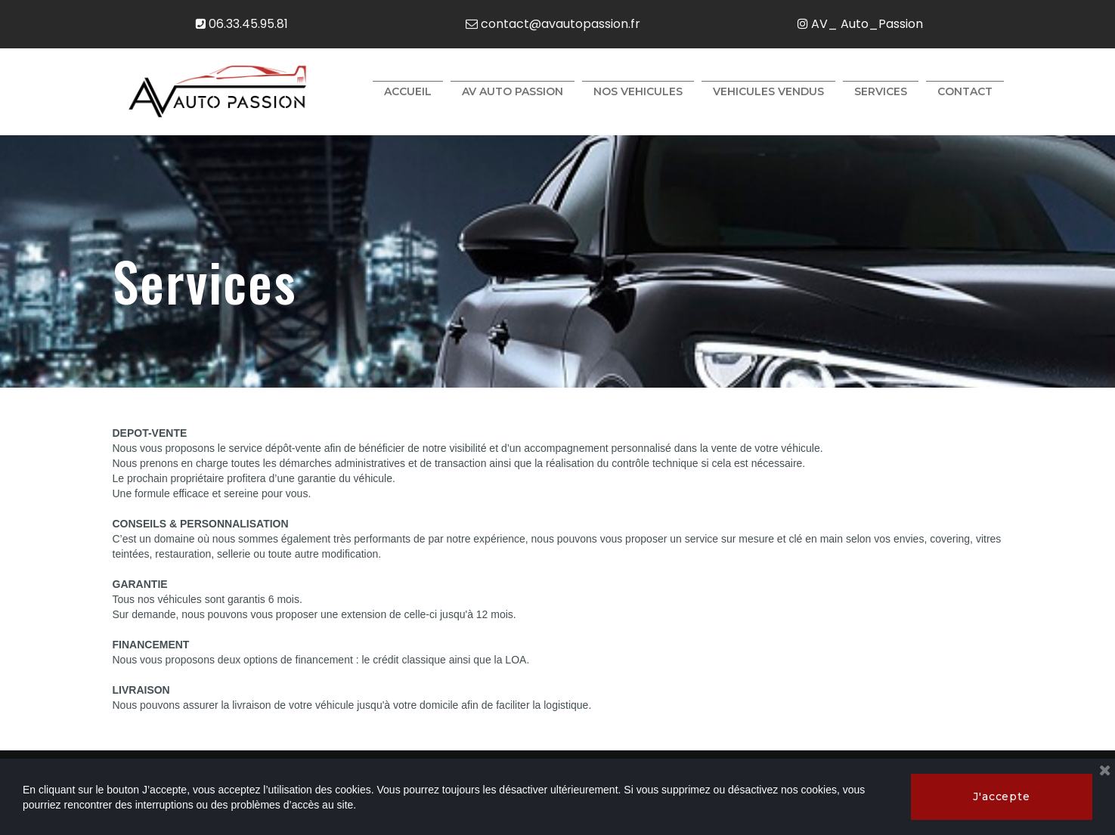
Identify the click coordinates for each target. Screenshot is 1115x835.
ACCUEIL (408, 91)
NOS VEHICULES (638, 91)
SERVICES (880, 91)
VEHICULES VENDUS (768, 91)
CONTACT (965, 91)
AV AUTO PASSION (512, 91)
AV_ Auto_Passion (860, 23)
